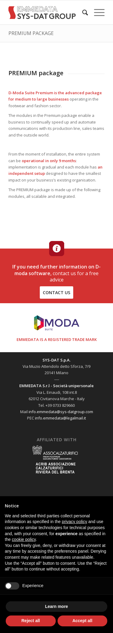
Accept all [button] (82, 620)
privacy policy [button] (74, 521)
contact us (56, 292)
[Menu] (96, 12)
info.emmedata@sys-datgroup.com (61, 411)
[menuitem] (82, 12)
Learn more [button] (56, 606)
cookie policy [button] (24, 539)
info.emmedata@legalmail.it (60, 418)
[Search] (82, 12)
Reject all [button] (30, 620)
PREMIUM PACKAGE (31, 33)
